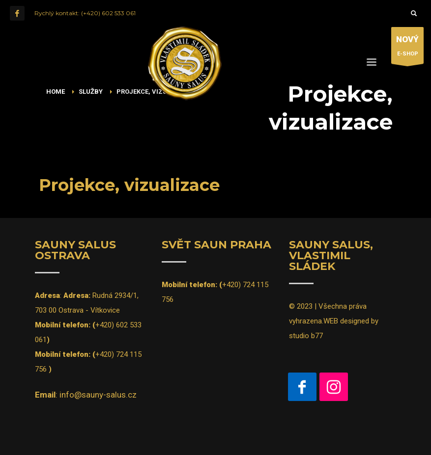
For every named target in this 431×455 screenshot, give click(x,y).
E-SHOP (407, 48)
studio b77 (306, 335)
